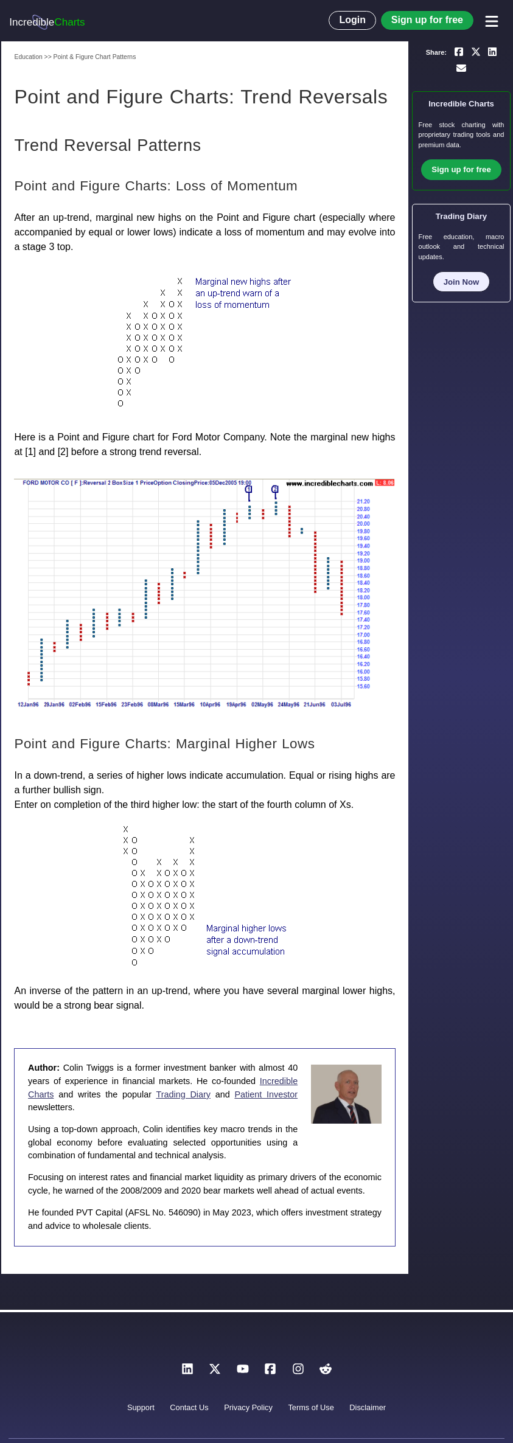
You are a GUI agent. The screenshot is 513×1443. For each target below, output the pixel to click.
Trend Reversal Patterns (107, 145)
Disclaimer (367, 1407)
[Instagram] (298, 1372)
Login (352, 20)
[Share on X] (476, 51)
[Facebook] (270, 1372)
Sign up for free (427, 20)
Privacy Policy (248, 1407)
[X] (215, 1372)
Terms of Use (310, 1407)
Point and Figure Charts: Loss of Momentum (156, 185)
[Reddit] (325, 1372)
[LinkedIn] (187, 1372)
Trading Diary (183, 1094)
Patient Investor (266, 1094)
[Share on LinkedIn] (492, 51)
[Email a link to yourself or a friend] (461, 68)
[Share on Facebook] (459, 51)
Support (141, 1407)
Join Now (462, 282)
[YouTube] (243, 1372)
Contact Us (189, 1407)
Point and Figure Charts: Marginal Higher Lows (164, 743)
